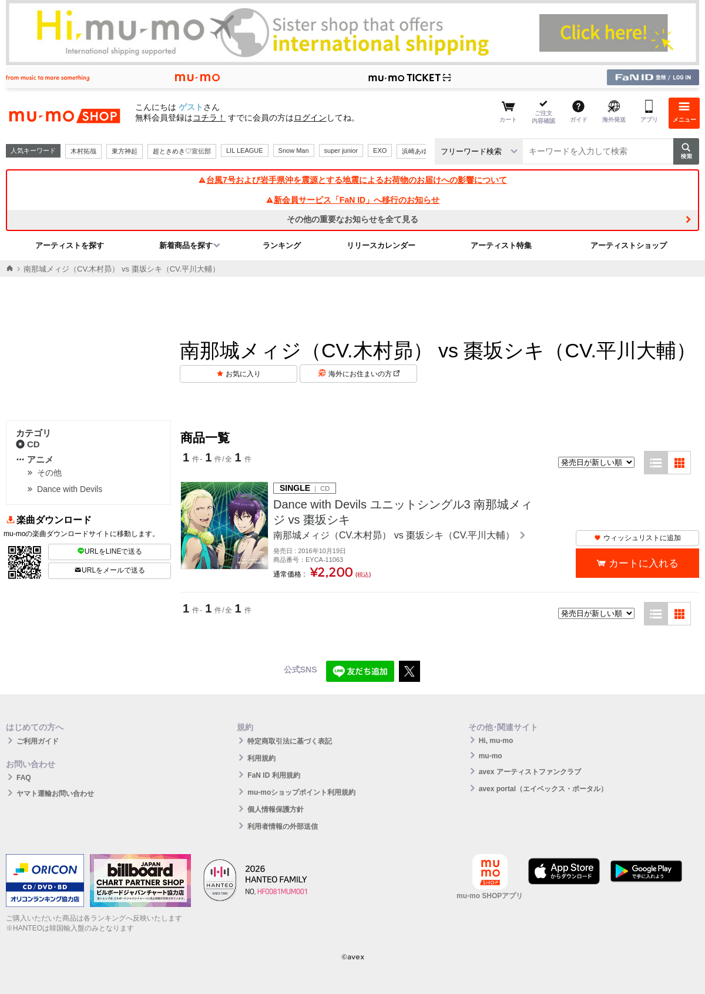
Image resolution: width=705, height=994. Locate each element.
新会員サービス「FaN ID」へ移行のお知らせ (352, 200)
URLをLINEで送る (110, 551)
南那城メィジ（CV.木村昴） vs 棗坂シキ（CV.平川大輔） (395, 535)
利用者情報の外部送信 (282, 826)
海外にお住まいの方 (364, 374)
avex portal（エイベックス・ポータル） (543, 789)
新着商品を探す (186, 245)
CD (28, 444)
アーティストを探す (69, 245)
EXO (380, 150)
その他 (49, 472)
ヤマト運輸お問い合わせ (55, 793)
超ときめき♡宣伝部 (182, 151)
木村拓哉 (83, 151)
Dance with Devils (69, 489)
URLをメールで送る (109, 570)
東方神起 (124, 151)
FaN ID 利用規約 (273, 775)
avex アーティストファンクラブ (530, 772)
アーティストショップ (628, 245)
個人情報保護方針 (275, 809)
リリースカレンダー (381, 245)
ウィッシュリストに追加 (637, 538)
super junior (341, 150)
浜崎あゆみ (418, 151)
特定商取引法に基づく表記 (289, 741)
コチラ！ (209, 117)
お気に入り (243, 374)
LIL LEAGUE (244, 150)
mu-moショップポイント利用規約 (301, 792)
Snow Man (293, 150)
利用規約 (261, 758)
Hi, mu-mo (496, 741)
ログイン (310, 117)
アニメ (34, 459)
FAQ (23, 778)
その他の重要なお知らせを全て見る (352, 219)
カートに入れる (644, 563)
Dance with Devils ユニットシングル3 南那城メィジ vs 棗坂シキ (402, 512)
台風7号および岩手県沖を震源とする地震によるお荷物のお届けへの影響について (352, 180)
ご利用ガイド (37, 741)
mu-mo (490, 756)
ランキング (282, 245)
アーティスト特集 (501, 245)
